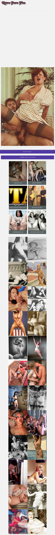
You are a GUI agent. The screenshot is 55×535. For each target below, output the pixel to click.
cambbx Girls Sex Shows (27, 157)
